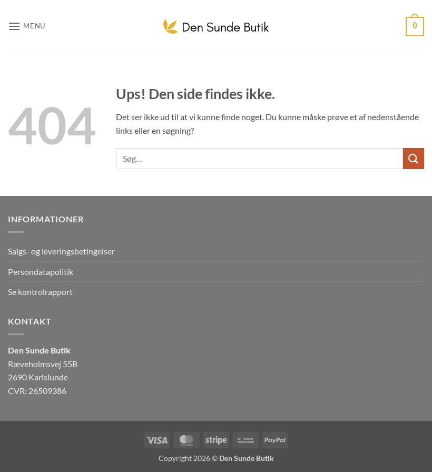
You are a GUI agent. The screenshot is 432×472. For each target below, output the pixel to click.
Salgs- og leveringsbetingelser (61, 251)
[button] (26, 26)
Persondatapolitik (40, 272)
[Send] (413, 158)
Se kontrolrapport (40, 292)
